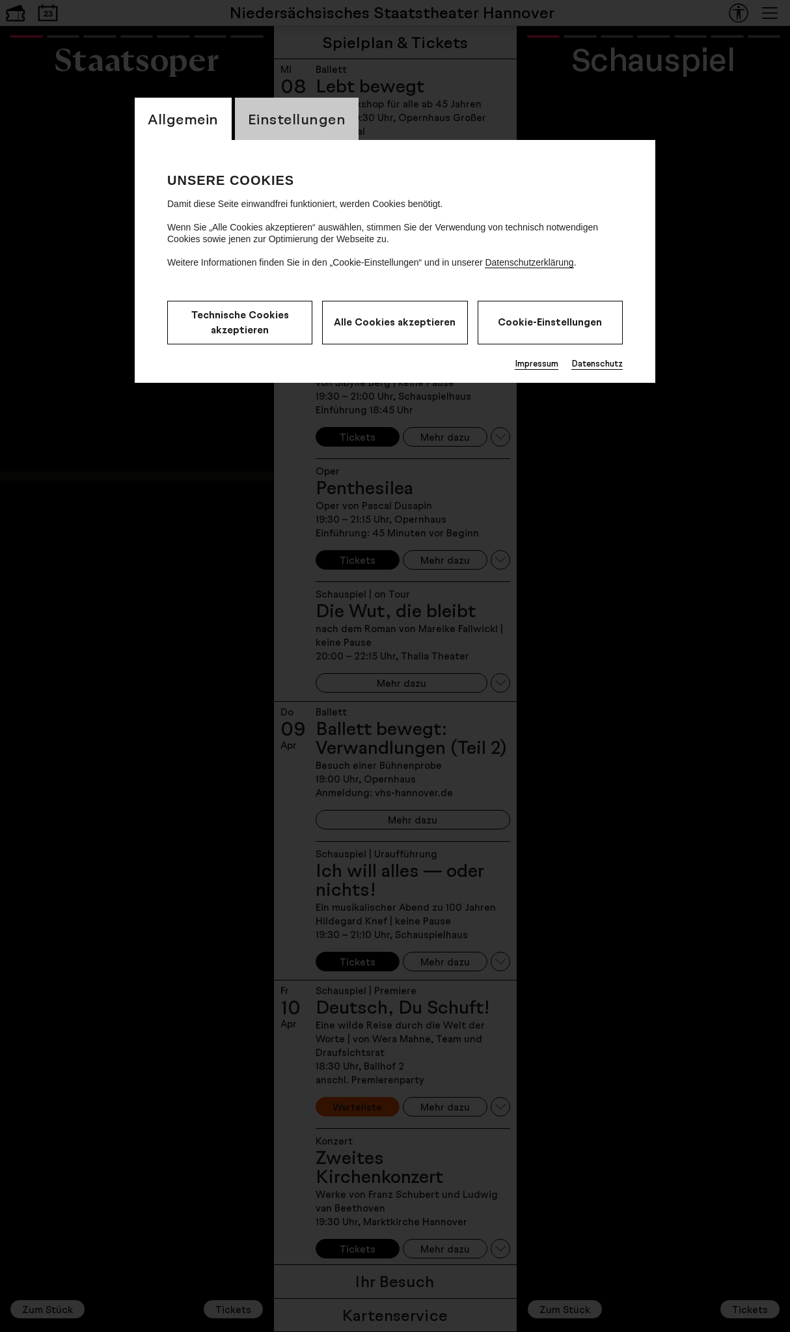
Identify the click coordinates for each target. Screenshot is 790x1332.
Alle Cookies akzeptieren (395, 322)
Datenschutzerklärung (529, 262)
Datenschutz (597, 363)
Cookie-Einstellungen (550, 322)
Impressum (536, 363)
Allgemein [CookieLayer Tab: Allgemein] (183, 119)
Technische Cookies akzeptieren (240, 322)
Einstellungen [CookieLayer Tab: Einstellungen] (297, 119)
